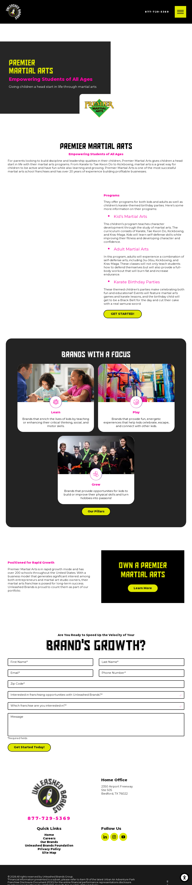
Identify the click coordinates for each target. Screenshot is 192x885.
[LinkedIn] (105, 837)
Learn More (143, 588)
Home (49, 835)
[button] (184, 877)
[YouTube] (123, 837)
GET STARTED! (122, 314)
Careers (49, 838)
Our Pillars (96, 511)
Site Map (49, 852)
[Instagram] (114, 837)
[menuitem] (49, 835)
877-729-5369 (157, 11)
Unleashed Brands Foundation (49, 845)
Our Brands (49, 842)
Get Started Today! (29, 747)
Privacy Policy (49, 849)
